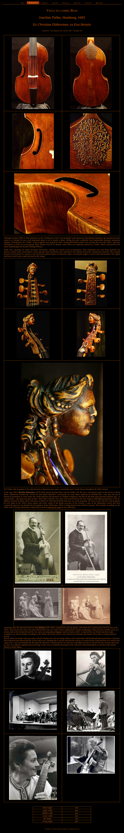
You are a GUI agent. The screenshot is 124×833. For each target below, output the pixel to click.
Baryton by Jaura (54, 507)
